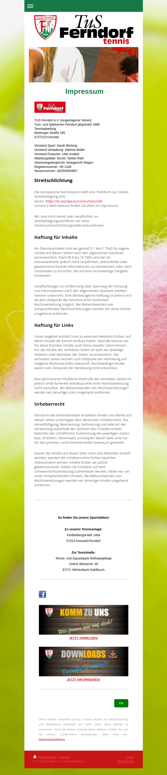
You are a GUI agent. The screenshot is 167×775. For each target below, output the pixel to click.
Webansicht (126, 761)
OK (121, 703)
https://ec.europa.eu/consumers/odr (73, 201)
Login (130, 757)
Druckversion (45, 757)
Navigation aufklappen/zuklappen (83, 6)
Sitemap (64, 757)
